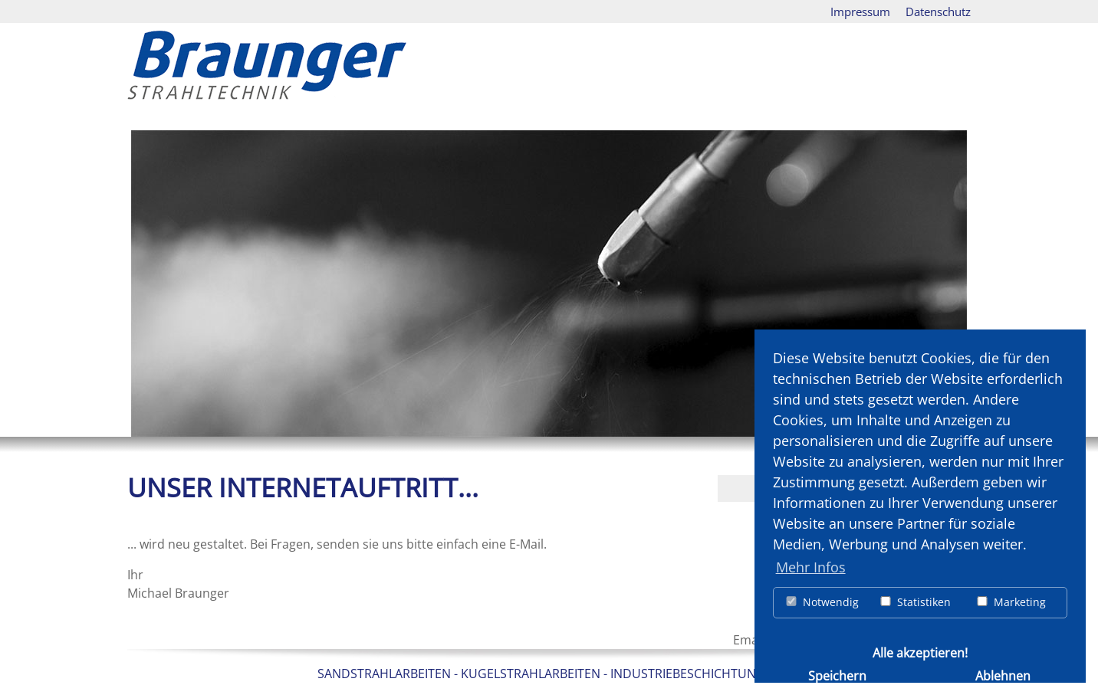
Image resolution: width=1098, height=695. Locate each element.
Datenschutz (938, 11)
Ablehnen (1003, 675)
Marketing (1010, 602)
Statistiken (915, 602)
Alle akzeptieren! (920, 652)
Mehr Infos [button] (811, 567)
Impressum (860, 11)
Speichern (837, 675)
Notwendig (821, 602)
